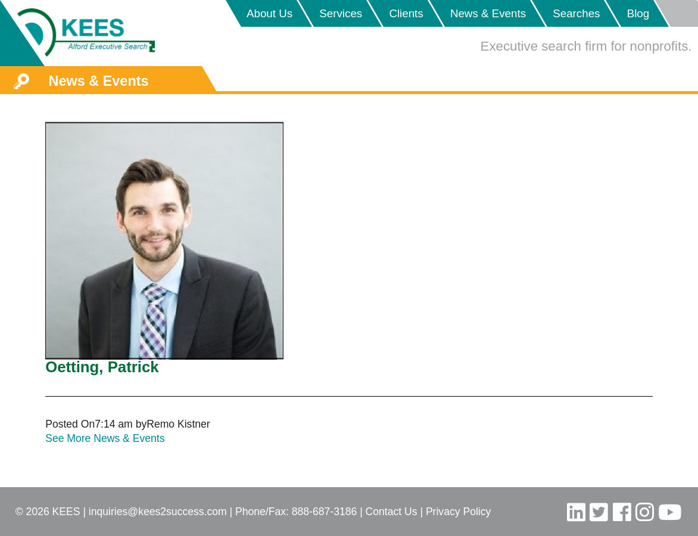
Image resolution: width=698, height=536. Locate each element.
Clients (406, 13)
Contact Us (391, 512)
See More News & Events (104, 438)
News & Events (488, 13)
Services (340, 13)
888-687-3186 (324, 512)
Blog (638, 13)
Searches (576, 13)
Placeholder (676, 13)
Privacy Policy (458, 512)
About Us (269, 13)
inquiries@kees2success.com (158, 512)
